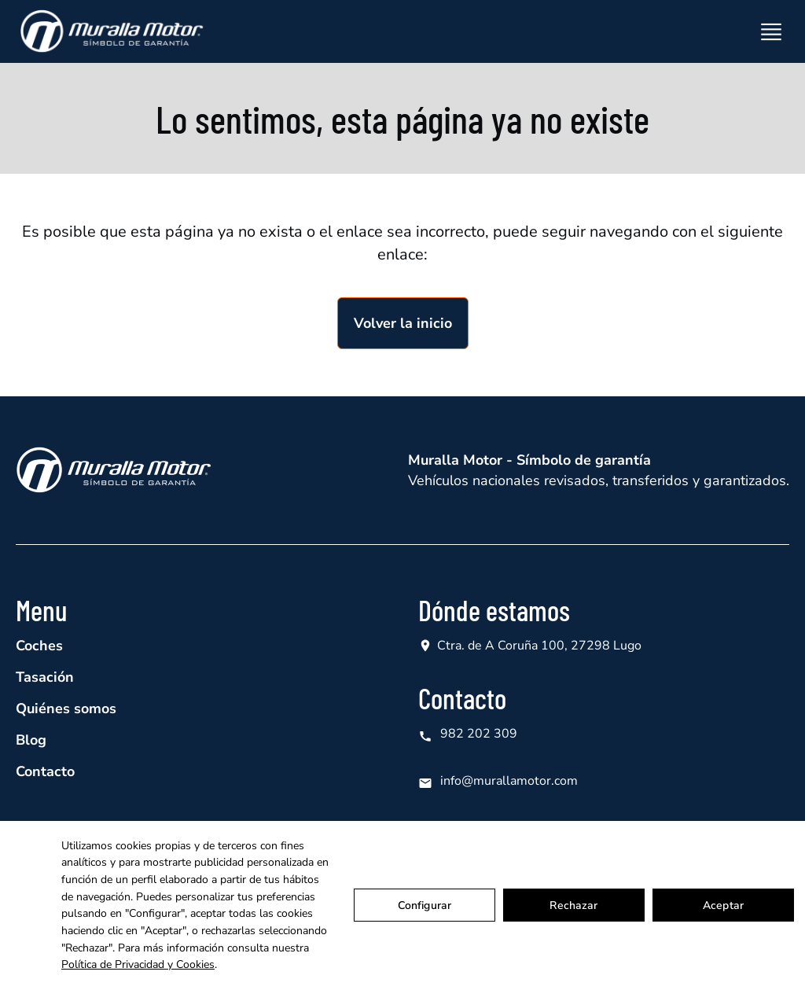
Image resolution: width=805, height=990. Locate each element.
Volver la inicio (403, 323)
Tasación (45, 677)
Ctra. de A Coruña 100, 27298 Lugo (539, 645)
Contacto (45, 771)
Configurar (424, 905)
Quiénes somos (66, 708)
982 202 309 (467, 734)
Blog (31, 740)
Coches (39, 645)
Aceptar (723, 905)
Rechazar (573, 905)
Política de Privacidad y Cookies (138, 964)
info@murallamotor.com (498, 781)
